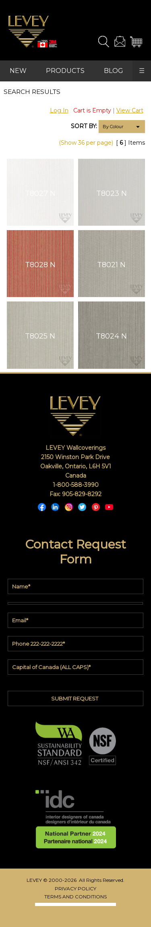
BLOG (113, 71)
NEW (18, 71)
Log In (59, 110)
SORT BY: (84, 126)
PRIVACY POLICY (75, 888)
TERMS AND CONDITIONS (75, 897)
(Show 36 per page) (86, 142)
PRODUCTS (65, 71)
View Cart (129, 110)
